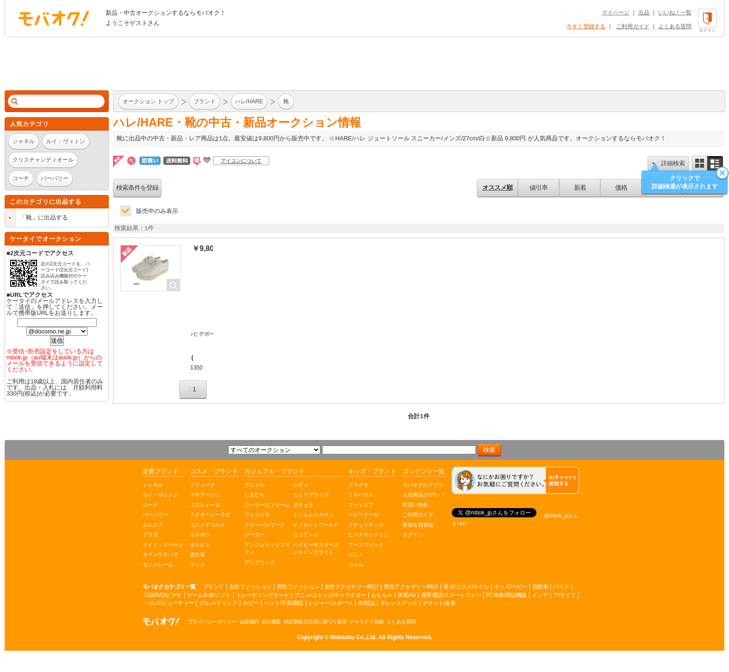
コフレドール (205, 505)
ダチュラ (303, 505)
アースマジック (366, 544)
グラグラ (358, 485)
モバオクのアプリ (423, 485)
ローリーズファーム (267, 505)
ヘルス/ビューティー (169, 603)
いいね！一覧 (675, 12)
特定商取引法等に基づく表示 (315, 621)
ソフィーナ (202, 485)
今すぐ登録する (586, 26)
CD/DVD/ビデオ (163, 595)
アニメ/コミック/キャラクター (330, 595)
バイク (561, 587)
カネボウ (200, 534)
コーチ (150, 505)
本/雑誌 (366, 603)
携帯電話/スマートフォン (451, 595)
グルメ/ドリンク (218, 603)
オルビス (200, 544)
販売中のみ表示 (157, 211)
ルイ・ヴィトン (160, 494)
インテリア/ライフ (554, 595)
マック (197, 564)
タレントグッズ (398, 603)
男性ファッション (298, 587)
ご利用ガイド (632, 26)
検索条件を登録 (137, 187)
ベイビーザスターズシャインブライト (316, 548)
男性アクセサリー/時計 (411, 587)
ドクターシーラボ (210, 514)
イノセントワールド (316, 525)
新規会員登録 (418, 525)
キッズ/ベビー (510, 587)
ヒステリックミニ (368, 534)
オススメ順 (497, 187)
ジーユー (254, 534)
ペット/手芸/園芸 (284, 603)
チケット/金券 (439, 603)
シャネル (153, 485)
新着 (580, 187)
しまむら (254, 494)
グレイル (254, 485)
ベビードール (363, 514)
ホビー (251, 603)
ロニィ (355, 554)
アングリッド (259, 562)
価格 (621, 187)
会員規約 (249, 621)
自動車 (540, 587)
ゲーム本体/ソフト (209, 595)
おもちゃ (382, 595)
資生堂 (197, 554)
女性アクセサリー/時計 (351, 587)
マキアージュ (205, 494)
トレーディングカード (262, 595)
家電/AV (407, 595)
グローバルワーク (264, 525)
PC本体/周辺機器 (506, 595)
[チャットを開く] (515, 480)
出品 (643, 12)
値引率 (539, 187)
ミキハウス (361, 494)
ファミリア (361, 505)
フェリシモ (257, 514)
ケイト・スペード (163, 544)
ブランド (213, 587)
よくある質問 (675, 26)
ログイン (413, 534)
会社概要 (271, 621)
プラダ (150, 534)
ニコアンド (305, 534)
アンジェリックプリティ (267, 548)
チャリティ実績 (366, 621)
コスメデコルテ (207, 525)
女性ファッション (250, 587)
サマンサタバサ (160, 554)
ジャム (355, 564)
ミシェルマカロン (313, 514)
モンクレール (158, 564)
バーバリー (155, 514)
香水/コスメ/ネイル (466, 587)
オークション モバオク (53, 18)
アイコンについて (241, 160)
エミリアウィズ (311, 494)
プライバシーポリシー (212, 621)
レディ (300, 485)
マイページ (615, 12)
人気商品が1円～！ (424, 494)
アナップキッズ (366, 525)
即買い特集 (415, 505)
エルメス (153, 525)
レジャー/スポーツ (331, 603)
